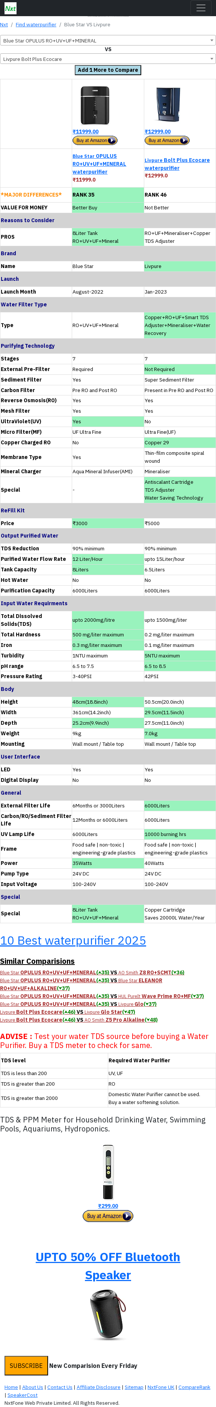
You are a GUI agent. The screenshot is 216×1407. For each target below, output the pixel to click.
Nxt (4, 24)
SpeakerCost (23, 1395)
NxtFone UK (161, 1387)
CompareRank (194, 1387)
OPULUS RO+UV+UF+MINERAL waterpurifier (99, 164)
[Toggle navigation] (200, 7)
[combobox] (108, 40)
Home (11, 1387)
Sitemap (134, 1387)
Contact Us (60, 1387)
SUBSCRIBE (26, 1365)
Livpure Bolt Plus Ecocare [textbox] (32, 59)
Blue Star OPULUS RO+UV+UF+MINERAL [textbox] (50, 40)
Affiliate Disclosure (99, 1387)
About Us (32, 1387)
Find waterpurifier (36, 24)
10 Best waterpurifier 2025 (73, 940)
